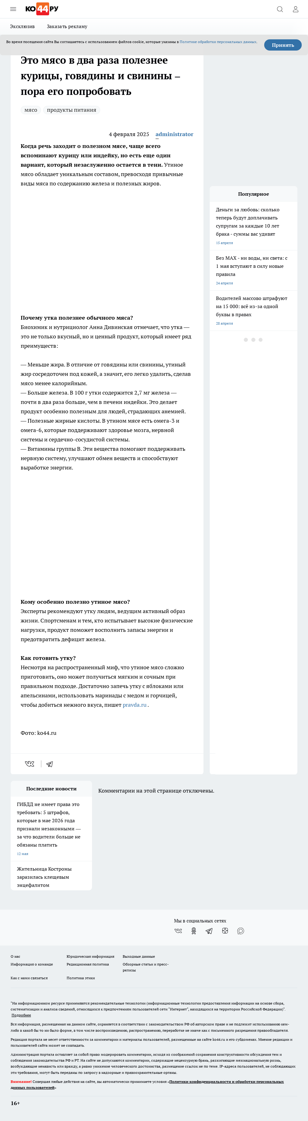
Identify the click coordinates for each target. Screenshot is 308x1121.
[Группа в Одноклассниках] (194, 931)
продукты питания (71, 109)
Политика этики (81, 978)
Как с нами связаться (29, 978)
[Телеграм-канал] (209, 931)
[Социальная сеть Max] (241, 931)
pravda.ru (135, 704)
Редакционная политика (88, 964)
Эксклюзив (22, 26)
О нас (15, 956)
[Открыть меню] (13, 9)
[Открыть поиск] (280, 9)
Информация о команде (32, 964)
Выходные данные (139, 956)
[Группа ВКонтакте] (178, 931)
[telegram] (51, 764)
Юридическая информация (90, 956)
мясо (30, 109)
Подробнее (21, 1015)
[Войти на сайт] (295, 9)
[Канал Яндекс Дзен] (225, 931)
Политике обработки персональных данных (218, 41)
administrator (174, 134)
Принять (283, 45)
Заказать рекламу (67, 26)
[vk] (30, 764)
